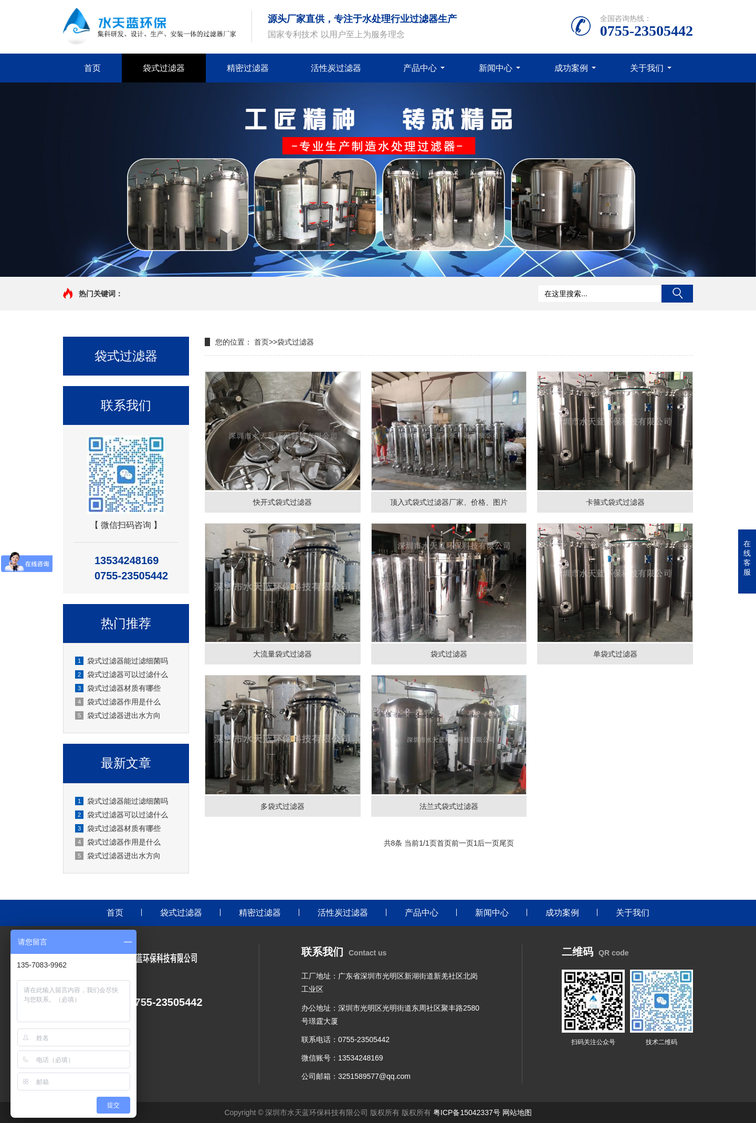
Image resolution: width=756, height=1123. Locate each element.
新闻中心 (495, 68)
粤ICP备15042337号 (466, 1112)
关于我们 (647, 68)
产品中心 (420, 68)
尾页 (506, 843)
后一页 (488, 843)
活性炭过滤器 (336, 68)
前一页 (463, 843)
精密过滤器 (248, 68)
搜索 (677, 294)
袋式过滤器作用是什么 (118, 702)
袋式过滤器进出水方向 (118, 715)
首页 (92, 68)
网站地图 (517, 1112)
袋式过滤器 (164, 68)
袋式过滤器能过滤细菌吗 (121, 661)
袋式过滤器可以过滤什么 (121, 674)
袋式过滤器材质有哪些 (118, 688)
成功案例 (571, 68)
